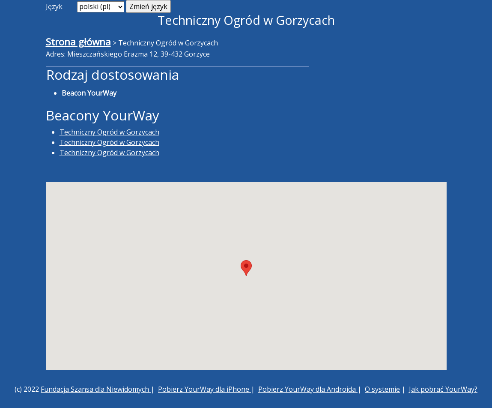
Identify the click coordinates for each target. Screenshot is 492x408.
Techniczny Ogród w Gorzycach (109, 132)
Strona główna (78, 41)
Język (54, 6)
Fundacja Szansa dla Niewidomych (96, 389)
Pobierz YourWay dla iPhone (204, 389)
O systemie (382, 389)
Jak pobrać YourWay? (443, 389)
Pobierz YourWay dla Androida (308, 389)
